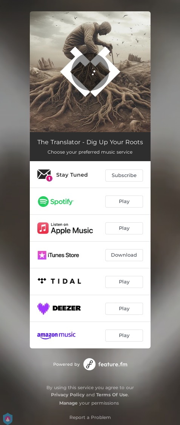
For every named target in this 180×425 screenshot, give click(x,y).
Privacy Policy (68, 394)
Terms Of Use (112, 394)
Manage (68, 403)
